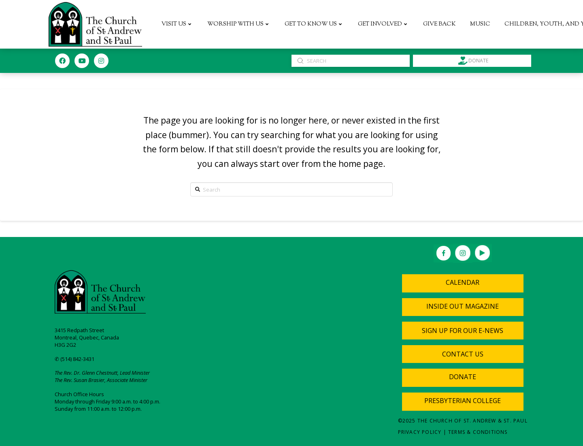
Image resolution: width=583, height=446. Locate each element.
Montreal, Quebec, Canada (87, 337)
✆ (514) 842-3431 (74, 359)
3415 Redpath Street (79, 330)
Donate (462, 376)
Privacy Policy (420, 432)
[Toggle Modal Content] (462, 330)
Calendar (462, 282)
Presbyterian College (462, 400)
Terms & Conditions (478, 432)
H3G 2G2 (65, 344)
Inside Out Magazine (462, 306)
